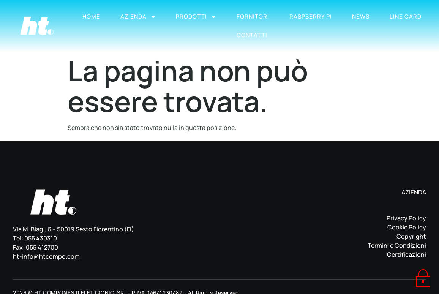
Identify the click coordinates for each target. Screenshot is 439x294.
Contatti (252, 35)
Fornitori (253, 17)
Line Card (406, 17)
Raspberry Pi (310, 17)
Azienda (138, 17)
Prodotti (196, 17)
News (361, 17)
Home (91, 17)
